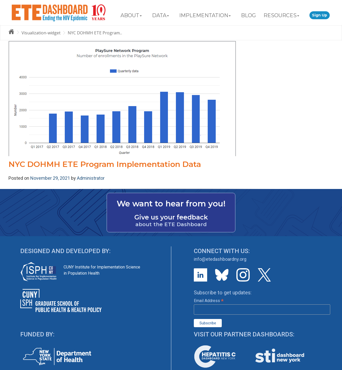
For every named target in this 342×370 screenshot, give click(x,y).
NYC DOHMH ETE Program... (95, 33)
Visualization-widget (41, 33)
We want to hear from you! (171, 203)
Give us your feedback (171, 217)
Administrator (91, 178)
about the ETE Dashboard (171, 224)
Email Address (209, 301)
